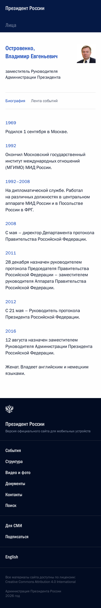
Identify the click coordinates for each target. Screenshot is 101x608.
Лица (10, 25)
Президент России (24, 8)
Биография (15, 100)
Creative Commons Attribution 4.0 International (40, 581)
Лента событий (44, 100)
